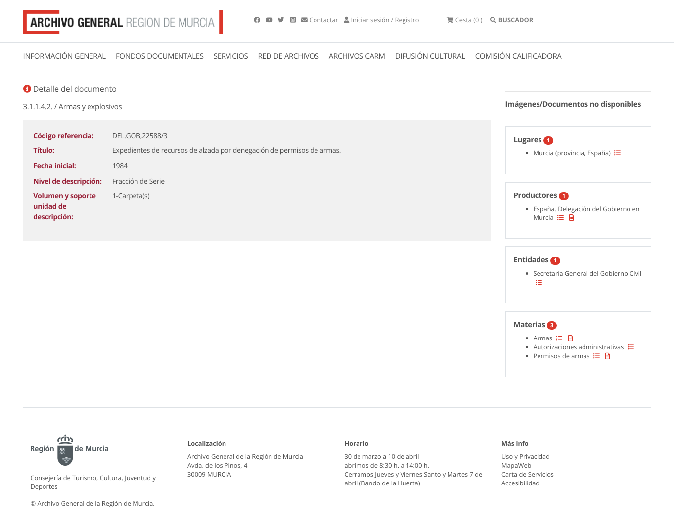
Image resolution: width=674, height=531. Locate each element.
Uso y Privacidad (525, 456)
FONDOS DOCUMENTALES (160, 56)
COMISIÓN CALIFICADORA (518, 56)
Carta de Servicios (527, 474)
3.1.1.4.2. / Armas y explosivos (72, 107)
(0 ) (464, 19)
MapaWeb (516, 465)
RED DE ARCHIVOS (288, 56)
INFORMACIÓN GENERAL (64, 56)
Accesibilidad (520, 483)
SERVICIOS (231, 56)
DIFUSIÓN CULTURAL (430, 56)
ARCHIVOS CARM (357, 56)
